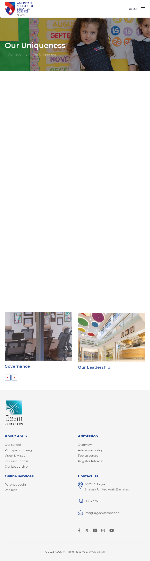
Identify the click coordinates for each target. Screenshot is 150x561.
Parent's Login (15, 484)
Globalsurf (98, 551)
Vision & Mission (16, 455)
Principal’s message (19, 450)
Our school (13, 444)
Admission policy (90, 450)
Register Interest (90, 461)
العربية (133, 8)
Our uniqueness (16, 461)
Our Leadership (94, 371)
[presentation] (8, 377)
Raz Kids (11, 490)
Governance (17, 368)
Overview (85, 444)
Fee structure (88, 455)
